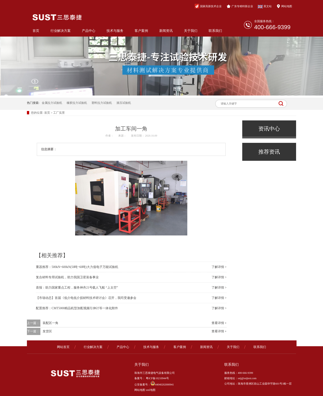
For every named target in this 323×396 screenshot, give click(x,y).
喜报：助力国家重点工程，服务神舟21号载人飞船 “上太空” (77, 287)
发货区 (47, 331)
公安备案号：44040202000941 (154, 384)
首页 (36, 31)
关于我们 (190, 31)
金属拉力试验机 (52, 102)
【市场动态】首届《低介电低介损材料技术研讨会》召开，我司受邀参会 (86, 298)
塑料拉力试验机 (102, 102)
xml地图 (150, 390)
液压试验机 (123, 102)
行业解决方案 (60, 31)
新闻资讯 (166, 31)
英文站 (265, 6)
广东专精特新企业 (240, 6)
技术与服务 (115, 31)
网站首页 (63, 347)
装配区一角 (50, 323)
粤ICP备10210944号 (157, 378)
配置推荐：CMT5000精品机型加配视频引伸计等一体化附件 (77, 308)
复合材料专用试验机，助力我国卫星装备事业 (67, 277)
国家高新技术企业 (208, 6)
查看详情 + (219, 323)
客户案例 (141, 31)
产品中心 (88, 31)
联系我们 (215, 31)
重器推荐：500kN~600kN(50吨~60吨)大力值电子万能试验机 (77, 267)
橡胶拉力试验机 (77, 102)
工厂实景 (59, 112)
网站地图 (284, 6)
